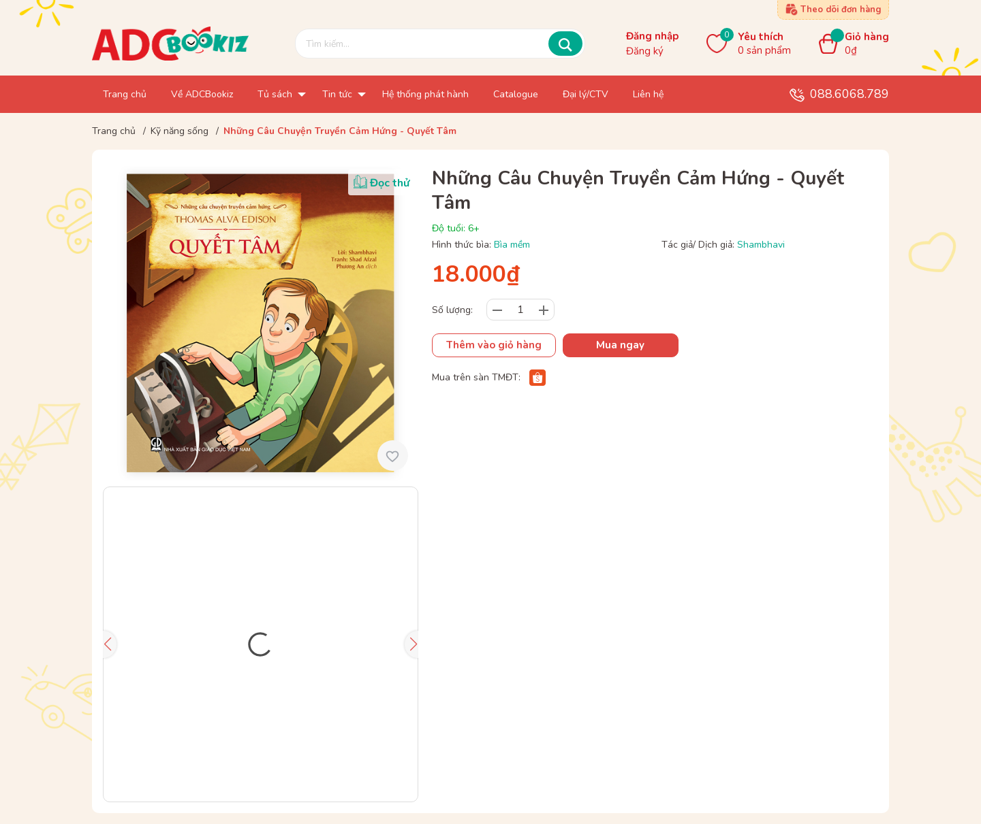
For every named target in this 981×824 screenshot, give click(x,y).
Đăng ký (645, 51)
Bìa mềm (512, 244)
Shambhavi (761, 244)
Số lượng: (452, 309)
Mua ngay (620, 345)
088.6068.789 (849, 94)
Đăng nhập (652, 36)
